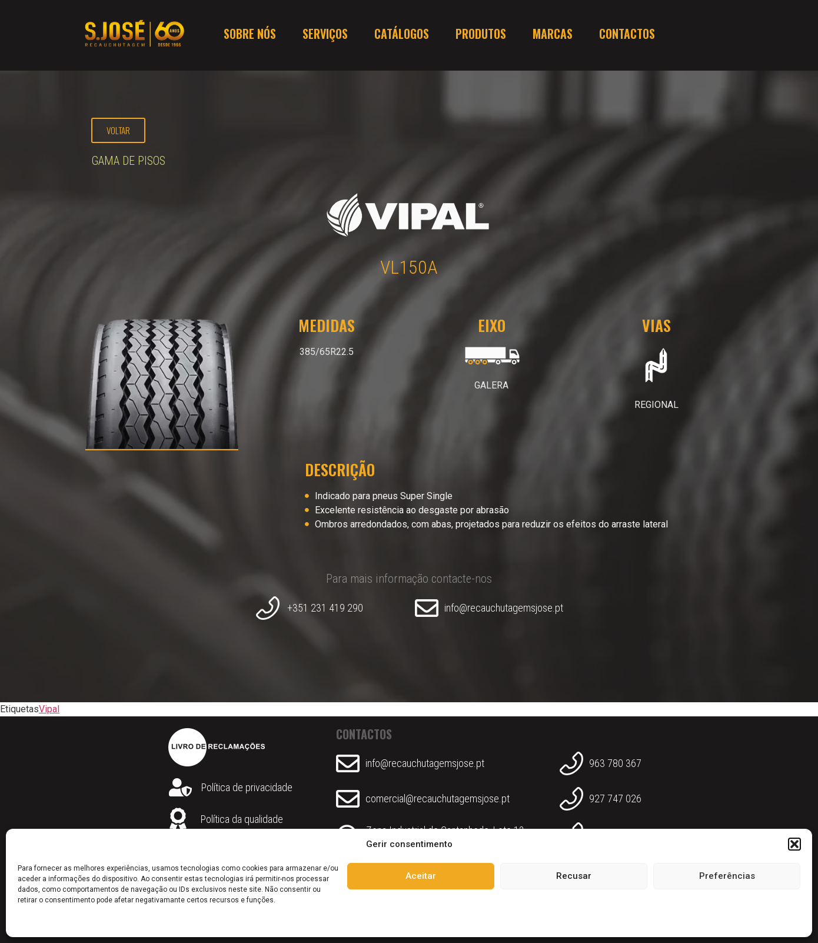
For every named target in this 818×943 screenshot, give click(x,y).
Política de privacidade (246, 787)
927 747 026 (615, 798)
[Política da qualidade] (178, 819)
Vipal (49, 709)
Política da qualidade (242, 819)
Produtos (480, 35)
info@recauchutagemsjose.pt (503, 608)
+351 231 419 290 (325, 608)
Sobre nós (250, 35)
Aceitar (420, 876)
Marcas (553, 35)
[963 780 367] (571, 763)
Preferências (727, 876)
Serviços (325, 35)
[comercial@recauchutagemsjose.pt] (348, 799)
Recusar (573, 876)
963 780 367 (615, 763)
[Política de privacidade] (180, 787)
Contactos (627, 35)
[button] (794, 844)
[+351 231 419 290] (268, 608)
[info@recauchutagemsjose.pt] (426, 608)
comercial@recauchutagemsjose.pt (437, 798)
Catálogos (401, 35)
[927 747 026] (571, 799)
